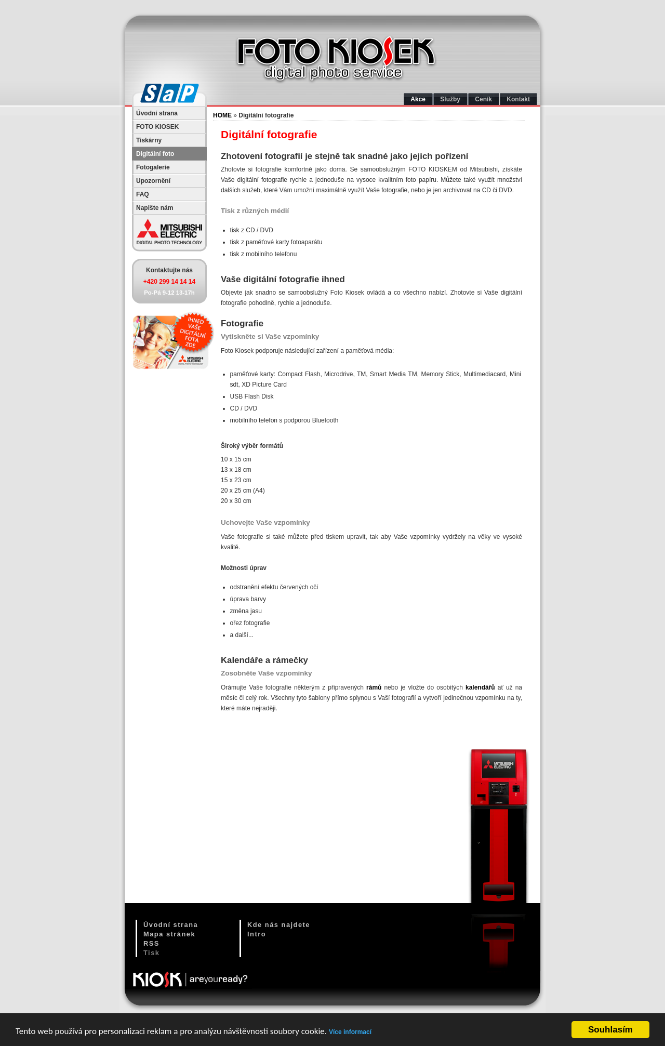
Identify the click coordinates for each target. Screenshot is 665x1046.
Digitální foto (155, 153)
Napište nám (154, 207)
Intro (256, 934)
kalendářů (480, 687)
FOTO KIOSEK (157, 126)
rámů (373, 687)
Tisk (151, 953)
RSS (151, 943)
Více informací (350, 1032)
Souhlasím (610, 1030)
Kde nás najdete (278, 925)
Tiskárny (149, 140)
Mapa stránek (169, 934)
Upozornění (153, 180)
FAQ (142, 194)
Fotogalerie (153, 167)
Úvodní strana (157, 113)
